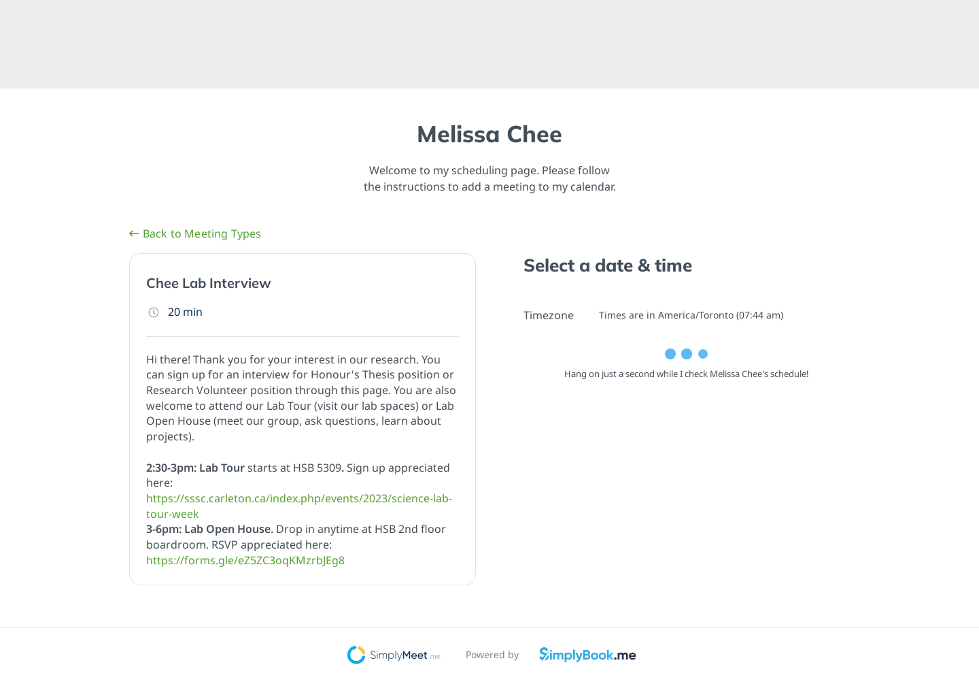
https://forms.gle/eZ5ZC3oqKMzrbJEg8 (245, 560)
